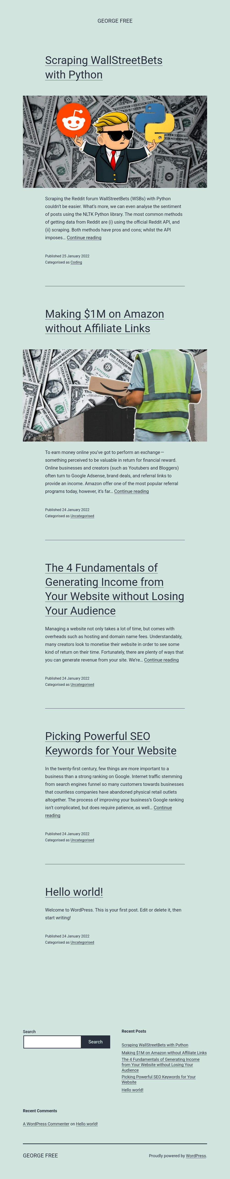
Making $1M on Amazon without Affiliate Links (164, 1052)
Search (29, 1031)
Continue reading (84, 237)
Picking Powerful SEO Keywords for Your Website (159, 1079)
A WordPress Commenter (46, 1123)
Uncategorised (82, 516)
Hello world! (74, 891)
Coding (76, 262)
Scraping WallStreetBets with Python (155, 1045)
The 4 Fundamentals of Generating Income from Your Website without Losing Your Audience (161, 1065)
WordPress (196, 1155)
